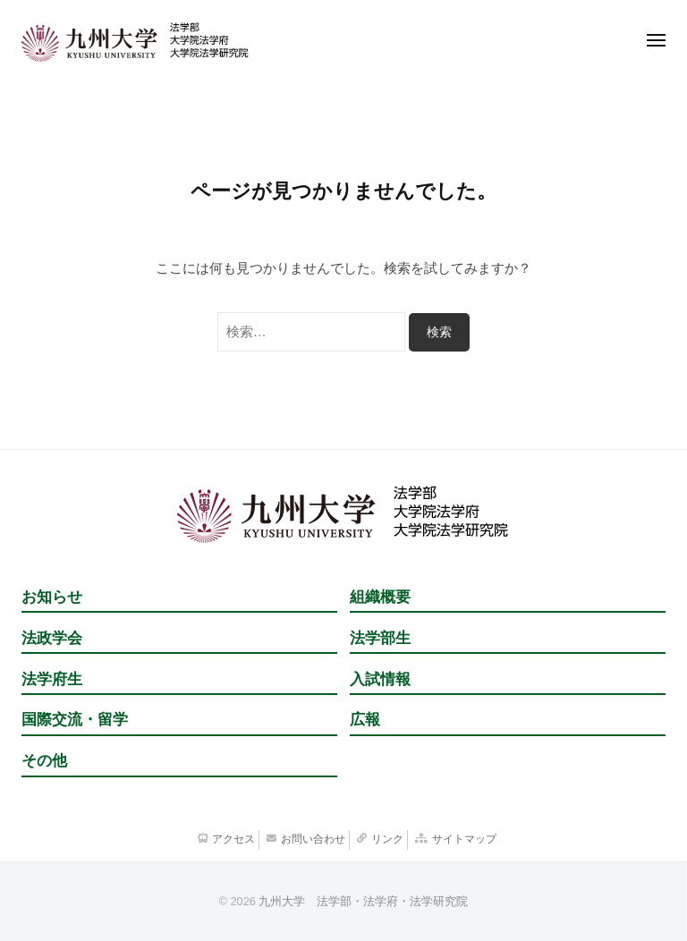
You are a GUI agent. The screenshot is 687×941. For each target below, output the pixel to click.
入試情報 (380, 679)
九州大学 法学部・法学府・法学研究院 (363, 901)
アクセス (233, 839)
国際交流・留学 (74, 719)
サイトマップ (464, 839)
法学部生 (380, 638)
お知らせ (51, 597)
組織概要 (380, 597)
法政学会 (51, 638)
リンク (387, 839)
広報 (365, 719)
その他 (44, 760)
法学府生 (51, 679)
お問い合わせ (313, 839)
